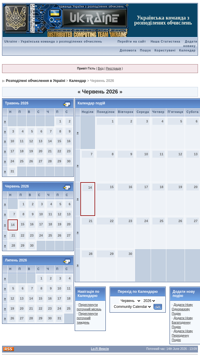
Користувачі (165, 50)
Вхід (101, 68)
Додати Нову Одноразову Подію (182, 309)
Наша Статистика (165, 41)
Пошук (145, 50)
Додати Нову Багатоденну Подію (182, 322)
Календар (187, 50)
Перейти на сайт (132, 41)
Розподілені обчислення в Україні (35, 81)
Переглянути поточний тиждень (87, 318)
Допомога (128, 50)
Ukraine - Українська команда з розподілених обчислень (53, 41)
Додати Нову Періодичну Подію (182, 335)
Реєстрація (113, 68)
